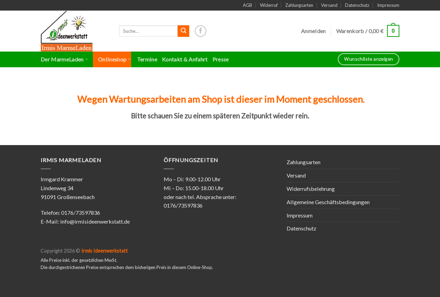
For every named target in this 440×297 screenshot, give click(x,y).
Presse (220, 59)
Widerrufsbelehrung (311, 188)
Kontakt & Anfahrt (185, 59)
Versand (329, 5)
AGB (247, 5)
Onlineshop (114, 59)
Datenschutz (357, 5)
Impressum (388, 5)
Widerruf (269, 5)
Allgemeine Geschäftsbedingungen (328, 202)
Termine (147, 59)
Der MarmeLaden (64, 59)
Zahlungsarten (299, 5)
